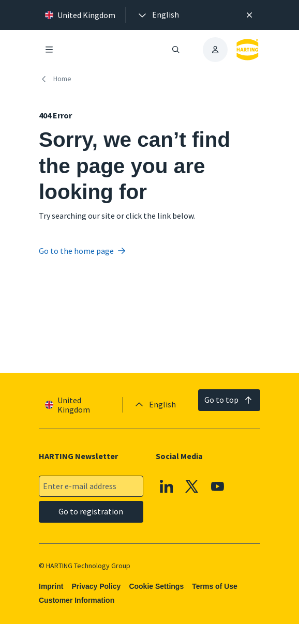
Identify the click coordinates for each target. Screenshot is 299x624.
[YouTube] (218, 486)
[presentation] (157, 15)
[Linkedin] (166, 486)
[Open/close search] (176, 49)
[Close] (249, 15)
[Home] (57, 78)
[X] (192, 486)
